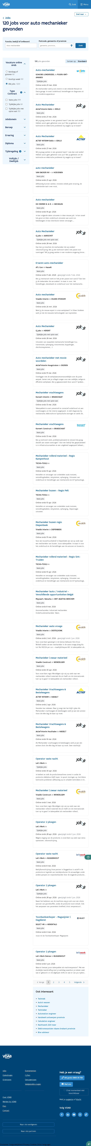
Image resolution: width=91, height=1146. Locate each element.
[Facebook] (62, 1114)
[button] (88, 857)
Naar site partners (28, 1131)
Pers (4, 1106)
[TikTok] (86, 1114)
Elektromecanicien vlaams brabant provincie (56, 1028)
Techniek (41, 999)
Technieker (42, 1010)
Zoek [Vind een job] (81, 45)
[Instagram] (80, 1114)
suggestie (69, 1099)
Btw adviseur (43, 1032)
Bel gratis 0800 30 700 (73, 1078)
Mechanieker (43, 1006)
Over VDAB (7, 1097)
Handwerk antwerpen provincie (51, 1017)
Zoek (74, 4)
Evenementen (30, 1071)
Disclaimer (4, 1144)
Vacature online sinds (16, 63)
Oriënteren (7, 1079)
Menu (85, 4)
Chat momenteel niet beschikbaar (75, 1091)
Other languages (43, 1144)
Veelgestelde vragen (33, 1084)
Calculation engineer (46, 1021)
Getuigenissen (30, 1079)
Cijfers (27, 1075)
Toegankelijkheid (16, 1144)
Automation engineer (47, 1013)
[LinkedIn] (68, 1114)
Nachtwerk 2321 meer (47, 1025)
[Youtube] (74, 1114)
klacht (78, 1099)
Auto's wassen (44, 1002)
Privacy (26, 1144)
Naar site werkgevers (28, 1124)
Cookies (33, 1144)
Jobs (6, 18)
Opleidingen (7, 1075)
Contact (6, 1110)
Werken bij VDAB (9, 1101)
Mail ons (67, 1084)
